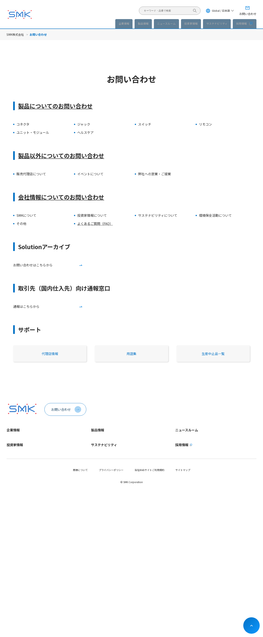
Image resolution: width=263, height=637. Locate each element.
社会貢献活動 (98, 579)
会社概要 (11, 460)
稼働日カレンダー (16, 495)
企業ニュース (182, 439)
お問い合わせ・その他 (19, 593)
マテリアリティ (99, 537)
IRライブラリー (15, 558)
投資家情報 (15, 514)
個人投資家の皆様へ (18, 544)
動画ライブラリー (16, 502)
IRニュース (181, 453)
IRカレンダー (14, 586)
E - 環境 (95, 551)
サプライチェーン (101, 572)
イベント (180, 460)
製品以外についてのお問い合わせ (61, 155)
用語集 (131, 353)
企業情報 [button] (124, 23)
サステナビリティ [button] (216, 23)
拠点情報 (11, 474)
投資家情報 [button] (191, 23)
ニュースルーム (186, 429)
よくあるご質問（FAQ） (95, 223)
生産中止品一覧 (213, 353)
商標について (80, 616)
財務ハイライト (15, 537)
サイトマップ (182, 616)
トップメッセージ (16, 439)
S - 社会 (95, 558)
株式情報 (11, 572)
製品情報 (143, 23)
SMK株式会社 (15, 34)
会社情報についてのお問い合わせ (61, 197)
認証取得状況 (14, 481)
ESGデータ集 (98, 544)
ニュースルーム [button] (166, 23)
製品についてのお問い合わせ (55, 106)
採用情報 (244, 23)
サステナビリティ (104, 514)
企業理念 (11, 453)
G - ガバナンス (99, 565)
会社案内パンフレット (19, 488)
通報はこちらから (26, 306)
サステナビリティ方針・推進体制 (109, 530)
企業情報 (13, 429)
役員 (9, 467)
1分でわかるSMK (16, 446)
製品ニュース (182, 446)
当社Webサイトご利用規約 (149, 616)
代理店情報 (50, 353)
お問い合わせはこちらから (33, 264)
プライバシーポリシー (111, 616)
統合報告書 (13, 565)
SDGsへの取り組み (101, 586)
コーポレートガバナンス (20, 579)
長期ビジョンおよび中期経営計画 (25, 530)
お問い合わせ (61, 409)
